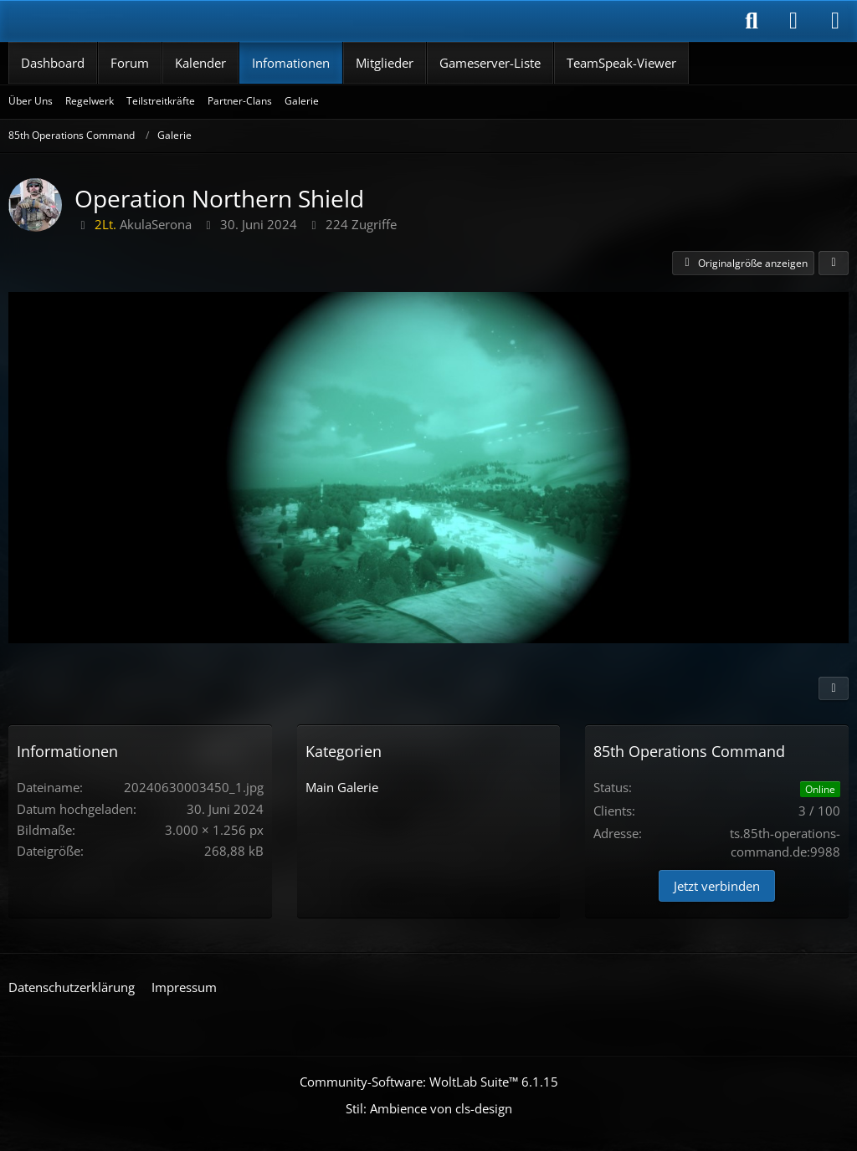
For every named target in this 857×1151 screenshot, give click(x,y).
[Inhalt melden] (834, 688)
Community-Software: (429, 1081)
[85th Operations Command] (109, 21)
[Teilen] (834, 263)
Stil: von (429, 1108)
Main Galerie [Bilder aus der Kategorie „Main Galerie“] (341, 787)
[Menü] (835, 21)
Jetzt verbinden (717, 885)
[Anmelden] (793, 21)
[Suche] (751, 21)
